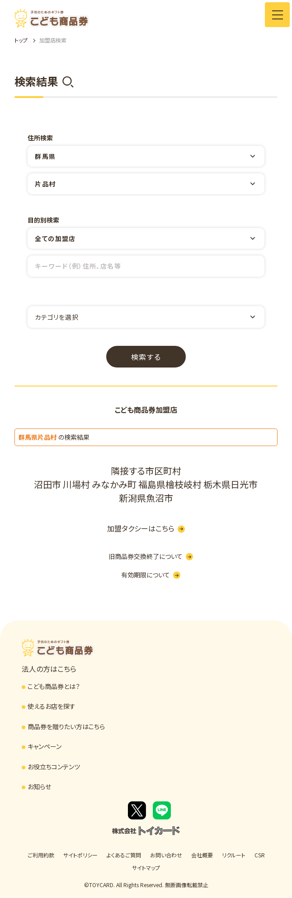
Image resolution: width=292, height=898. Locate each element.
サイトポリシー (80, 855)
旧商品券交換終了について (150, 556)
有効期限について (150, 574)
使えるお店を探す (51, 706)
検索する (146, 356)
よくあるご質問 (124, 855)
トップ (21, 40)
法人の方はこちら (49, 668)
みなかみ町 (114, 484)
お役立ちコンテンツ (54, 766)
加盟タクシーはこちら (146, 528)
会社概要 (202, 855)
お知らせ (39, 786)
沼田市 (47, 484)
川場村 (76, 484)
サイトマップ (146, 867)
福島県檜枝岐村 (170, 484)
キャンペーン (44, 746)
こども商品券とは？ (54, 686)
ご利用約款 (41, 855)
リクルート (233, 855)
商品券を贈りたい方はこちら (66, 726)
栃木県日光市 (230, 484)
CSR (259, 855)
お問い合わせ (166, 855)
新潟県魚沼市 (146, 497)
